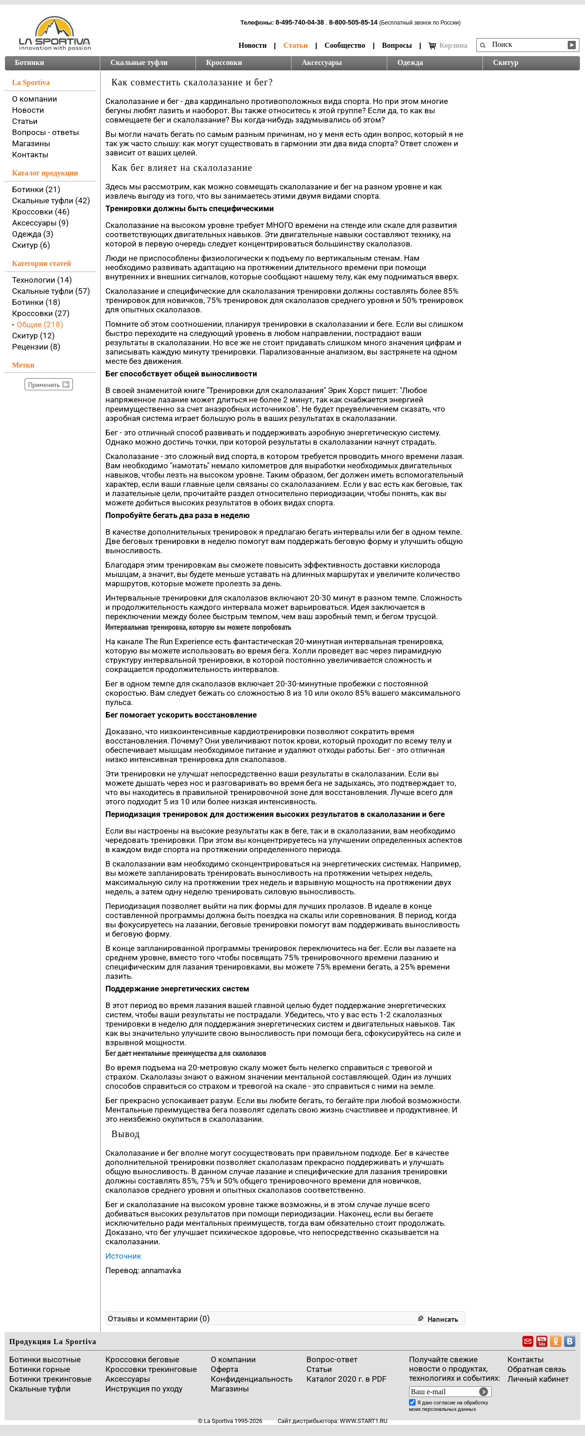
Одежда (410, 62)
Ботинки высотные (45, 1359)
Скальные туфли (139, 62)
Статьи (295, 45)
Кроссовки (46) (41, 211)
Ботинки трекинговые (50, 1379)
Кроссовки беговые (142, 1359)
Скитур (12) (33, 335)
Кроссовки (224, 62)
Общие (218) (40, 324)
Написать (443, 1319)
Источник (123, 1256)
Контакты (30, 154)
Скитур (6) (31, 245)
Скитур (506, 62)
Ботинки (29, 62)
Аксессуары (322, 62)
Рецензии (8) (36, 346)
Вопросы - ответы (45, 132)
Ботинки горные (39, 1369)
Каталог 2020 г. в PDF (346, 1379)
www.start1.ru (363, 1420)
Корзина (448, 45)
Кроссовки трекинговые (151, 1369)
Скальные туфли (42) (51, 200)
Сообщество (345, 45)
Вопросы (397, 45)
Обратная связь (536, 1369)
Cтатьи (319, 1369)
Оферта (224, 1369)
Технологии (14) (42, 280)
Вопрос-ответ (332, 1359)
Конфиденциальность (251, 1379)
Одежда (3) (32, 234)
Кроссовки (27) (41, 313)
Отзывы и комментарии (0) (159, 1318)
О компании (34, 98)
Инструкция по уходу (143, 1388)
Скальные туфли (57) (51, 291)
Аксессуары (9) (40, 222)
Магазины (31, 143)
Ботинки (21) (36, 189)
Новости (253, 45)
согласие (444, 1403)
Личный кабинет (538, 1379)
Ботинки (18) (36, 302)
